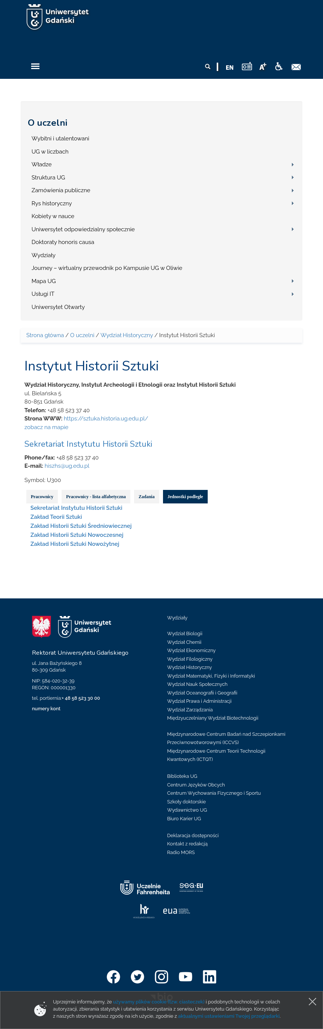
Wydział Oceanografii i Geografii (202, 693)
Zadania (147, 496)
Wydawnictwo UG (187, 810)
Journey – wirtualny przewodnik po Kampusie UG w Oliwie (107, 268)
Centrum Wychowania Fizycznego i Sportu (214, 793)
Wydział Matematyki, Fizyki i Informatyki (211, 676)
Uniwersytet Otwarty (58, 307)
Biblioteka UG (182, 776)
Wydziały (44, 255)
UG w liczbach (50, 151)
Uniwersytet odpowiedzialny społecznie (83, 229)
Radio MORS (181, 852)
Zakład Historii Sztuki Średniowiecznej (80, 526)
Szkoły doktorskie (186, 802)
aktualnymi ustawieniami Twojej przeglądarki (228, 1016)
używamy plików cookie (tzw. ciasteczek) (159, 1002)
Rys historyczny (52, 203)
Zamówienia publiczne (61, 190)
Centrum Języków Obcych (196, 785)
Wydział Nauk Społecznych (197, 684)
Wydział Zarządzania (190, 710)
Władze (42, 164)
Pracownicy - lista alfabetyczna (96, 496)
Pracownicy (42, 496)
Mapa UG (44, 281)
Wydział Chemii (184, 642)
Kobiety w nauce (53, 216)
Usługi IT (43, 294)
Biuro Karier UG (184, 818)
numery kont (46, 708)
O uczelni (47, 123)
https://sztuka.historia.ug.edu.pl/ (106, 418)
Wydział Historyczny (126, 335)
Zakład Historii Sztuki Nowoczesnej (76, 535)
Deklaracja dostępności (193, 835)
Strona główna (45, 335)
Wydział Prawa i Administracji (199, 701)
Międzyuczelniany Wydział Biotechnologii (212, 718)
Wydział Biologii (184, 633)
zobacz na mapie (46, 427)
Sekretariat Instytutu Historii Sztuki (88, 444)
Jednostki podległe (185, 496)
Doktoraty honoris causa (63, 242)
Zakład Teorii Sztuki (56, 517)
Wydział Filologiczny (190, 659)
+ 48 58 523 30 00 (81, 698)
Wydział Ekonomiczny (191, 650)
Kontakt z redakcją (187, 844)
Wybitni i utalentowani (60, 138)
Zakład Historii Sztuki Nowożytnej (74, 544)
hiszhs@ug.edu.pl (67, 466)
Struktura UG (48, 177)
